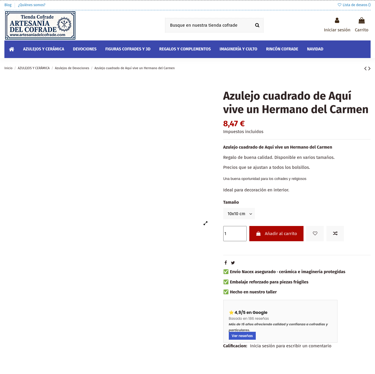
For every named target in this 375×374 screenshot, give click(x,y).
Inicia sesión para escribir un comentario (291, 345)
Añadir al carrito (276, 233)
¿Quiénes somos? (31, 5)
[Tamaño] (239, 213)
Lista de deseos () (354, 5)
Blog (8, 5)
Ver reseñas (242, 335)
